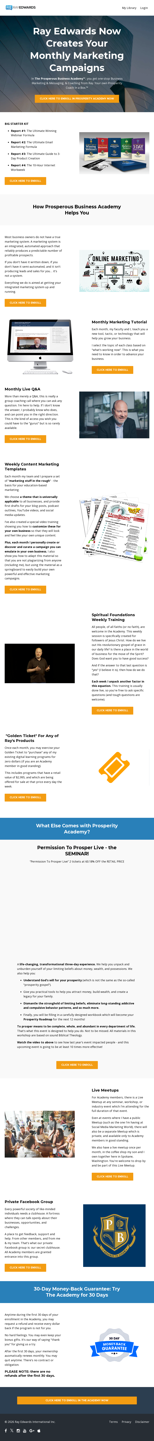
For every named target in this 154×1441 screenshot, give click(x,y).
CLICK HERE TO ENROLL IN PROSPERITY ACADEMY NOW (77, 98)
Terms (113, 1422)
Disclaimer (142, 1422)
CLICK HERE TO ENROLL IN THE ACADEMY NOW (77, 1400)
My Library (129, 8)
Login (144, 8)
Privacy (126, 1422)
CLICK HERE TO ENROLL (25, 180)
